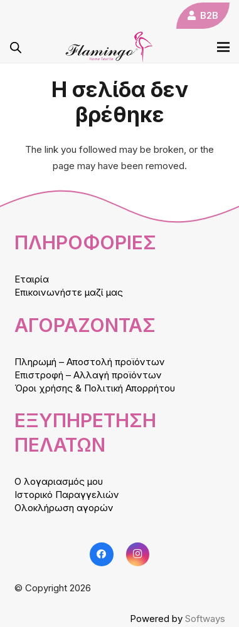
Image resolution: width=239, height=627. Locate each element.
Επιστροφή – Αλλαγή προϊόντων (88, 375)
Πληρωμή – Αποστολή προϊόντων (89, 362)
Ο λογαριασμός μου (58, 481)
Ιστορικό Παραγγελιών (66, 494)
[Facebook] (102, 554)
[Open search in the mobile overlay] (15, 47)
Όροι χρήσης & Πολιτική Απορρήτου (94, 388)
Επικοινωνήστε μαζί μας (68, 292)
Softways (205, 618)
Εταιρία (31, 279)
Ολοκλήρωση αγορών (64, 508)
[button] (223, 47)
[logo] (109, 47)
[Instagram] (138, 554)
